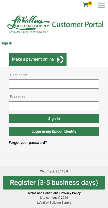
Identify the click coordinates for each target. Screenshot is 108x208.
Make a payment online (33, 59)
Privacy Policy (71, 193)
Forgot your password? (28, 142)
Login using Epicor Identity (54, 131)
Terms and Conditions (43, 193)
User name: (19, 75)
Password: (18, 96)
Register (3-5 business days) (54, 183)
